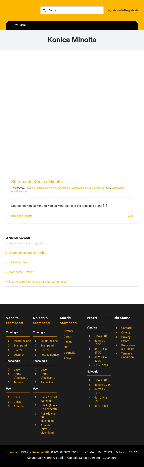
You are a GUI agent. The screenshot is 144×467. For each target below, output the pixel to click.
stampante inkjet (81, 187)
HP (66, 347)
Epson (68, 341)
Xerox (67, 358)
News (48, 187)
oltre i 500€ (101, 365)
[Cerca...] (72, 10)
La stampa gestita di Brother (27, 253)
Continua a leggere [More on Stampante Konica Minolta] (21, 215)
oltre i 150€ (101, 405)
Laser (17, 369)
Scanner (19, 354)
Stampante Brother (21, 272)
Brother (68, 331)
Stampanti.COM (17, 452)
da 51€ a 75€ (102, 384)
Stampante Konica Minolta (37, 181)
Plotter (18, 350)
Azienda (19, 406)
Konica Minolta (35, 187)
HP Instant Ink (17, 262)
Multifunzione (22, 340)
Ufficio (17, 401)
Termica (18, 382)
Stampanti (20, 345)
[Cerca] (44, 10)
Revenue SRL (41, 452)
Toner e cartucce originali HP (27, 243)
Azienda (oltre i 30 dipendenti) (48, 429)
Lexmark (69, 352)
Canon (68, 336)
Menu (21, 25)
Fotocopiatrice (50, 354)
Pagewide (47, 382)
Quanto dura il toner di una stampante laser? (38, 281)
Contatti (126, 327)
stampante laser (101, 187)
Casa (17, 397)
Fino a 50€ (100, 336)
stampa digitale (61, 187)
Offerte (125, 332)
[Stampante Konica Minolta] (72, 115)
